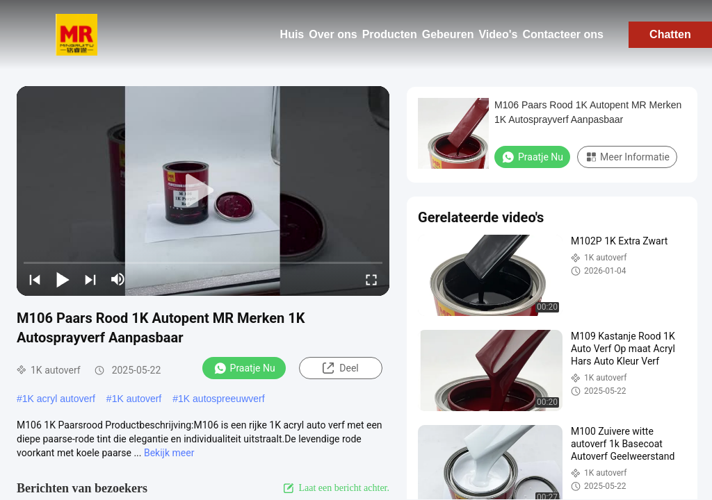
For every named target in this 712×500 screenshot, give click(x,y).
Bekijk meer (169, 452)
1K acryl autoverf (58, 398)
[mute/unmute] (118, 279)
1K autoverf (137, 398)
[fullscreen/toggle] (371, 279)
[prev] (35, 279)
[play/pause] (62, 279)
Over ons (333, 34)
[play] (203, 191)
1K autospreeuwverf (221, 398)
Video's (497, 34)
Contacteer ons (562, 34)
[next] (90, 279)
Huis (292, 34)
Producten (389, 34)
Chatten (670, 34)
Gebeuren (448, 34)
